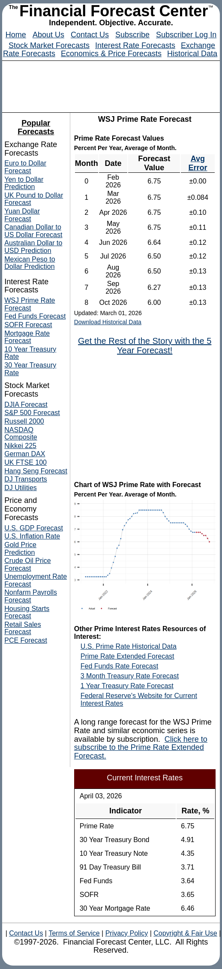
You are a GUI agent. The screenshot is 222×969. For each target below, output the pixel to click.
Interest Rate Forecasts (135, 45)
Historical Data (192, 53)
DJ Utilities (20, 487)
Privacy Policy (126, 933)
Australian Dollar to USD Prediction (33, 246)
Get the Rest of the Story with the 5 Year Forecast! (144, 345)
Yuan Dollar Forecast (22, 215)
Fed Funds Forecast (35, 316)
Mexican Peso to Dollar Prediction (29, 263)
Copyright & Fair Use (185, 933)
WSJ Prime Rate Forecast (29, 304)
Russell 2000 (24, 421)
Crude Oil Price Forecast (27, 564)
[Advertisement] (145, 417)
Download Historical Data (107, 322)
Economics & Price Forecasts (111, 53)
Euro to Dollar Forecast (25, 167)
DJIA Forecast (25, 404)
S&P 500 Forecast (32, 412)
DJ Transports (25, 479)
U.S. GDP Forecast (33, 528)
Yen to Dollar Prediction (23, 183)
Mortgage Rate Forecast (27, 337)
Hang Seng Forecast (35, 471)
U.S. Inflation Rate (32, 536)
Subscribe (132, 34)
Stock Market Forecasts (49, 45)
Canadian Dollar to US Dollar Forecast (33, 230)
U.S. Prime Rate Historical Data (129, 646)
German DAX (24, 453)
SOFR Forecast (28, 324)
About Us (48, 34)
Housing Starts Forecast (26, 612)
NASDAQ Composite (20, 433)
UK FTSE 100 (25, 462)
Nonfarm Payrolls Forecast (30, 596)
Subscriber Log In (186, 34)
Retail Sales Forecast (22, 628)
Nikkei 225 (20, 445)
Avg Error (197, 163)
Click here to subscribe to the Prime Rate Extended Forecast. (140, 748)
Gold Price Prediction (20, 548)
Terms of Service (73, 933)
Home (16, 34)
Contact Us (90, 34)
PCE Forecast (25, 640)
